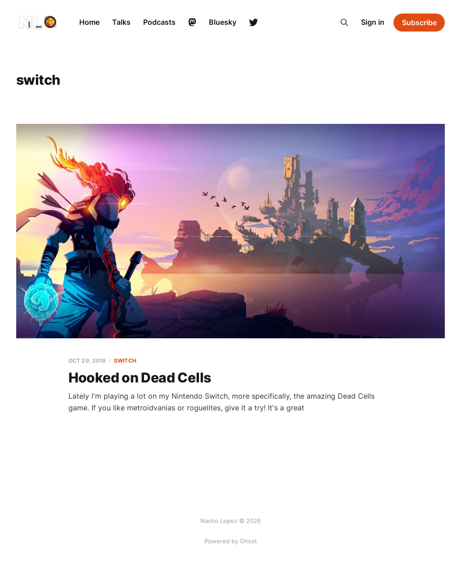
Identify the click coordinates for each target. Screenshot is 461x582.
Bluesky (222, 22)
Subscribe (419, 22)
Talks (121, 22)
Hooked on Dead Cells (139, 377)
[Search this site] (344, 22)
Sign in (372, 22)
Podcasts (159, 22)
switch (125, 360)
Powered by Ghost (230, 541)
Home (89, 22)
